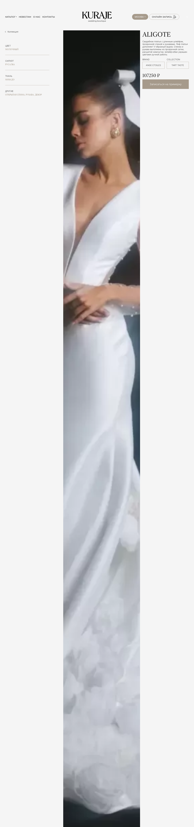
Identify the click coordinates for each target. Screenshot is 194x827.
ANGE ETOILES (153, 65)
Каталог (10, 17)
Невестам (25, 17)
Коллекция (13, 31)
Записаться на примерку (166, 84)
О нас (36, 17)
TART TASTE (178, 65)
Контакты (48, 17)
